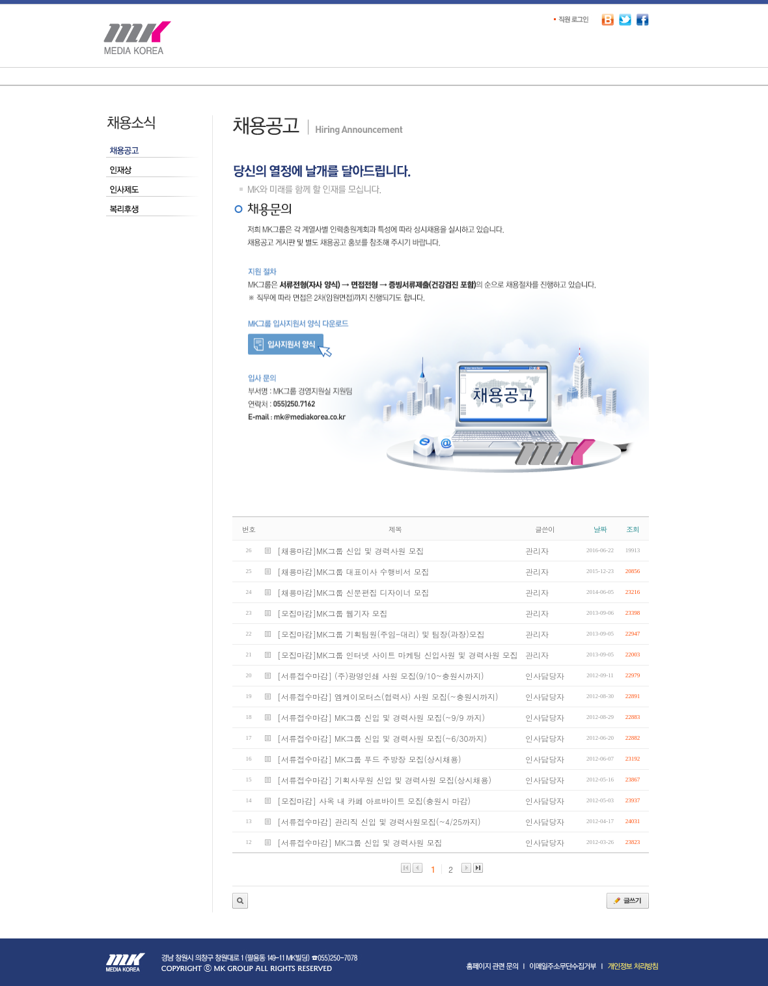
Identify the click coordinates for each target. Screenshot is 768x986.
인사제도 (152, 190)
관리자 (240, 901)
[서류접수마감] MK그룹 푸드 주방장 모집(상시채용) (369, 759)
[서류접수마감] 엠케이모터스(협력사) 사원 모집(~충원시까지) (388, 696)
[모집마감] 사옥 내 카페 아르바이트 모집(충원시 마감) (374, 800)
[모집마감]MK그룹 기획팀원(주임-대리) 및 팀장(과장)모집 (381, 634)
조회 (632, 529)
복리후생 (152, 209)
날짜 (600, 529)
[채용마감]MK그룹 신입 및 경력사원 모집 (350, 550)
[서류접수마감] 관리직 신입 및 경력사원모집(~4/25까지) (379, 821)
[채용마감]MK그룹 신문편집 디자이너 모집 (353, 592)
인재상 (152, 170)
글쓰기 (628, 901)
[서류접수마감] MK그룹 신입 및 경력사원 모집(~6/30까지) (382, 738)
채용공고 (152, 151)
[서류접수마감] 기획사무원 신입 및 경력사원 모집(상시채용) (384, 779)
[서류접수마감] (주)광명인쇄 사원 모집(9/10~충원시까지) (380, 675)
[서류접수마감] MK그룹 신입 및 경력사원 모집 (360, 842)
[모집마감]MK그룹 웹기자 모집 (332, 613)
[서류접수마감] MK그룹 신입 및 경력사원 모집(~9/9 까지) (381, 717)
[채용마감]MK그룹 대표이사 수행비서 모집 (353, 571)
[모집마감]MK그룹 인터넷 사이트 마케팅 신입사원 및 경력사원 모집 (397, 654)
